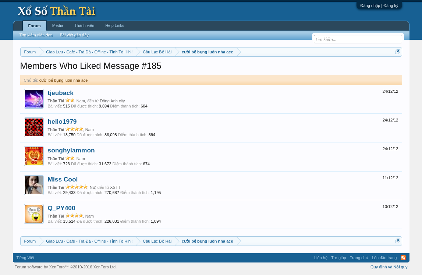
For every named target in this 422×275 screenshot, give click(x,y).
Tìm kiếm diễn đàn (36, 35)
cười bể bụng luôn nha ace (63, 80)
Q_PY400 (61, 208)
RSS (403, 257)
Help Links (114, 25)
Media (57, 25)
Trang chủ (359, 257)
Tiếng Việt (26, 257)
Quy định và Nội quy (389, 267)
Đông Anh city (112, 101)
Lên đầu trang (384, 257)
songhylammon (71, 150)
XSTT (115, 187)
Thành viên (84, 25)
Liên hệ (320, 257)
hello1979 (62, 121)
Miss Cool (63, 179)
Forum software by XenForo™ (66, 267)
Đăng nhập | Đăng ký (379, 5)
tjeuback (61, 92)
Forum (34, 26)
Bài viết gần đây (74, 35)
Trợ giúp (338, 257)
